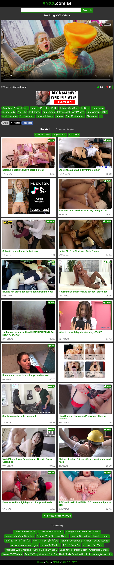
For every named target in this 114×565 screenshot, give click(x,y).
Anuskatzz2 (8, 108)
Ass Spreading (26, 116)
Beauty (34, 108)
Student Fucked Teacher (96, 541)
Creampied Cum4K (98, 550)
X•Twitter (15, 123)
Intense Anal (63, 112)
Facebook (27, 123)
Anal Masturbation (75, 116)
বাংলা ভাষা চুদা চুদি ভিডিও (45, 541)
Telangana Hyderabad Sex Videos (83, 531)
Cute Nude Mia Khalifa (25, 531)
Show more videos (57, 515)
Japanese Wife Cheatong (18, 550)
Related (45, 129)
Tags (48, 562)
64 (100, 87)
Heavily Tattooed (45, 116)
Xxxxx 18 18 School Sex (51, 531)
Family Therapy (101, 536)
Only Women (92, 112)
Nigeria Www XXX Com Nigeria (52, 536)
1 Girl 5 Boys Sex (71, 545)
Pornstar (44, 108)
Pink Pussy (34, 112)
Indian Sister (80, 550)
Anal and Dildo (42, 134)
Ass (26, 108)
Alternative (92, 116)
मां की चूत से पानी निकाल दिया (18, 541)
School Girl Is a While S (45, 550)
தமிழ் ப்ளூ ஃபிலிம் (47, 554)
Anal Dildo (74, 134)
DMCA (55, 562)
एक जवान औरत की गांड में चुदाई (24, 545)
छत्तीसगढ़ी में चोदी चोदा (102, 554)
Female (59, 116)
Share (5, 123)
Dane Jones (66, 550)
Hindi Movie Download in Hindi (74, 554)
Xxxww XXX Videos (50, 545)
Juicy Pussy (98, 108)
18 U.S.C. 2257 (69, 562)
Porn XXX (30, 554)
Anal (19, 108)
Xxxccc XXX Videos (12, 554)
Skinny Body (8, 112)
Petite (54, 108)
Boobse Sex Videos (80, 536)
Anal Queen (49, 112)
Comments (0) (65, 129)
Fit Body (85, 108)
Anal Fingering (9, 116)
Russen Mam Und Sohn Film (19, 536)
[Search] (51, 10)
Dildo (104, 112)
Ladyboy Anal (59, 134)
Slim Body (73, 108)
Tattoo (63, 108)
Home (40, 562)
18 (108, 87)
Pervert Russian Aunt (71, 541)
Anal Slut (22, 112)
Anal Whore (78, 112)
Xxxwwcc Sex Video (93, 545)
